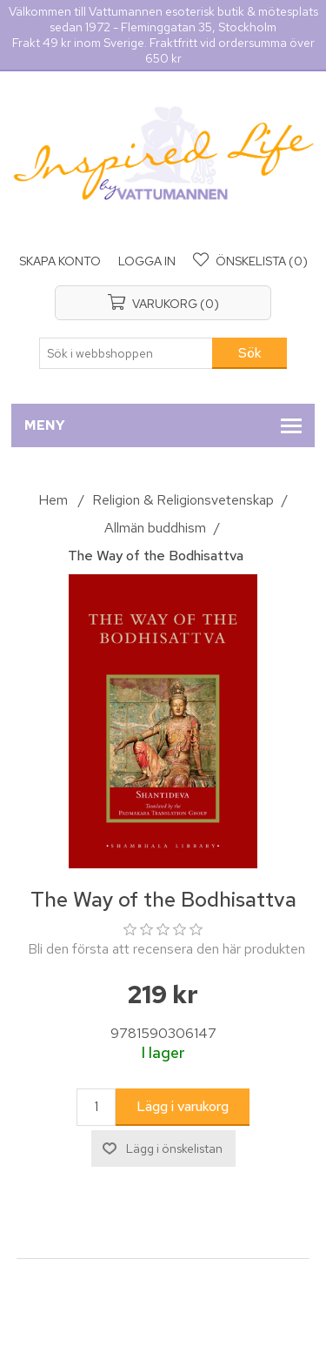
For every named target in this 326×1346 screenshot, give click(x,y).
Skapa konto (60, 261)
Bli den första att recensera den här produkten (166, 949)
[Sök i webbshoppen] (126, 353)
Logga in (147, 261)
